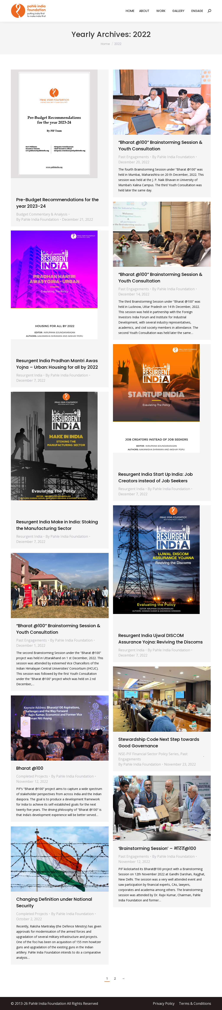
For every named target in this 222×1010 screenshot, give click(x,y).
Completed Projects (32, 776)
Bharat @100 (29, 768)
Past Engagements (133, 156)
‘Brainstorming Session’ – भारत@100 (157, 848)
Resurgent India (29, 375)
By (37, 219)
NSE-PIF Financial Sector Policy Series (148, 753)
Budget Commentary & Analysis (41, 214)
